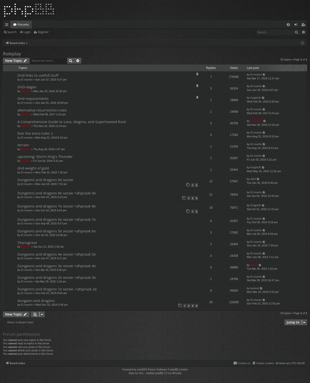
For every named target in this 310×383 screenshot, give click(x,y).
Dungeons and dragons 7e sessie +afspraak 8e (56, 206)
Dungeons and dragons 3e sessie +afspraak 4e (56, 265)
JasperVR (256, 120)
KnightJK (255, 97)
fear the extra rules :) (35, 133)
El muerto (26, 79)
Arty (141, 373)
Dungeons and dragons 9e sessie (45, 179)
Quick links (7, 25)
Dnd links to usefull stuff (37, 75)
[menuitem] (288, 25)
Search (11, 32)
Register (43, 32)
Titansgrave (27, 242)
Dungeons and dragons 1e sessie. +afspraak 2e (57, 289)
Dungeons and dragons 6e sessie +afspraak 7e (56, 219)
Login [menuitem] (297, 25)
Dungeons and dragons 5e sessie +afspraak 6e (56, 230)
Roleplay (12, 54)
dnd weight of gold (33, 168)
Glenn (254, 265)
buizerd (254, 288)
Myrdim (26, 91)
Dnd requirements (32, 98)
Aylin (253, 178)
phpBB (141, 369)
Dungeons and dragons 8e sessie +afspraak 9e (56, 193)
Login (27, 32)
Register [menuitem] (304, 25)
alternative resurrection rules (42, 110)
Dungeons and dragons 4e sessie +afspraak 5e (56, 254)
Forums (23, 24)
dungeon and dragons (36, 300)
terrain (23, 144)
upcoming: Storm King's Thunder (45, 156)
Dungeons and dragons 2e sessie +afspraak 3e (56, 277)
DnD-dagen (27, 86)
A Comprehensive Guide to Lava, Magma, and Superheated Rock (71, 121)
